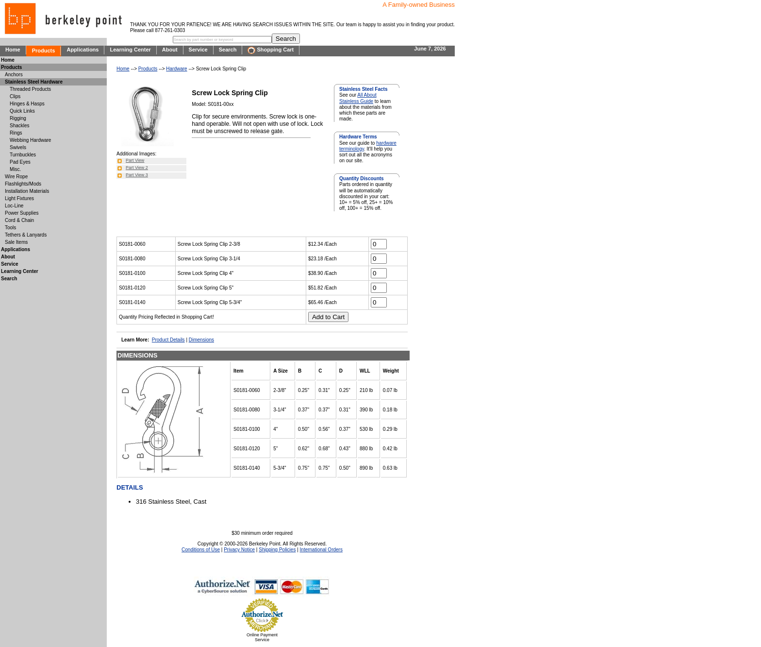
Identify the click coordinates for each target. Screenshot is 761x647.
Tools (10, 227)
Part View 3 (137, 174)
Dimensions (201, 339)
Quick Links (22, 111)
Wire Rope (16, 176)
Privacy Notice (239, 549)
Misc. (15, 169)
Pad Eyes (20, 162)
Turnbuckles (23, 154)
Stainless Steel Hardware (34, 82)
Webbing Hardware (30, 140)
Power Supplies (21, 213)
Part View (135, 160)
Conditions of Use (201, 549)
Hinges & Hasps (27, 103)
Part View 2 (137, 167)
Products (43, 50)
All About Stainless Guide (358, 97)
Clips (15, 96)
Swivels (18, 147)
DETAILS (129, 487)
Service (198, 49)
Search (228, 49)
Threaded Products (30, 89)
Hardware (176, 68)
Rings (16, 133)
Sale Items (16, 242)
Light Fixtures (19, 198)
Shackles (20, 125)
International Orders (321, 549)
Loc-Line (14, 205)
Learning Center (130, 49)
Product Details (168, 339)
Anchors (14, 74)
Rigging (18, 118)
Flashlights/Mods (23, 184)
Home (12, 49)
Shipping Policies (277, 549)
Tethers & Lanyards (26, 235)
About (170, 49)
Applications (82, 49)
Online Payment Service (262, 637)
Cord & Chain (19, 220)
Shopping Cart (271, 50)
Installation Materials (27, 191)
